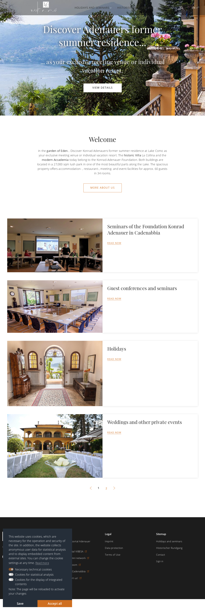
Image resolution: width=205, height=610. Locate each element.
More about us (102, 187)
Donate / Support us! (67, 577)
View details (102, 88)
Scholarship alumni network (70, 557)
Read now (114, 242)
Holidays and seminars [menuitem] (94, 7)
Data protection (113, 547)
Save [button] (20, 603)
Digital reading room (66, 563)
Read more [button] (42, 562)
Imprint (109, 540)
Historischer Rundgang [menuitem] (138, 7)
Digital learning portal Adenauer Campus (75, 542)
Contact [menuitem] (170, 7)
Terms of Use (112, 553)
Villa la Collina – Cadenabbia (70, 570)
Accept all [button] (54, 603)
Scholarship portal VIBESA (69, 550)
